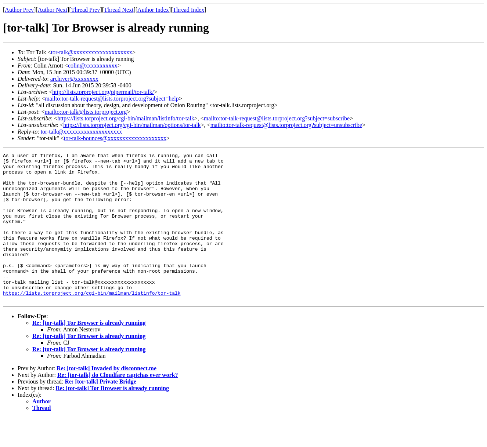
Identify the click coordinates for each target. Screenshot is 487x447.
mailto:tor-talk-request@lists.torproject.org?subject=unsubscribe (286, 125)
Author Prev (19, 10)
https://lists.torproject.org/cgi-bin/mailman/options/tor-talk (132, 125)
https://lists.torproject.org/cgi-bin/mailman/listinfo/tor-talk (125, 118)
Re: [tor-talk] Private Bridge (100, 411)
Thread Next (118, 10)
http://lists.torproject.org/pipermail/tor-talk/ (103, 92)
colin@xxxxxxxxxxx (93, 65)
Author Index (153, 10)
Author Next (52, 10)
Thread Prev (85, 10)
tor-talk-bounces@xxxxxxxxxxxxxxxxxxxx (115, 138)
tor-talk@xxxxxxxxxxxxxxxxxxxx (92, 52)
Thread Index (189, 10)
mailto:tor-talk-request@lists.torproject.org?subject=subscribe (277, 118)
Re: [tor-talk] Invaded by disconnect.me (106, 398)
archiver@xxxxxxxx (74, 79)
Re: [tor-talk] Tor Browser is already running (88, 352)
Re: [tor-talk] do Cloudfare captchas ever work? (117, 404)
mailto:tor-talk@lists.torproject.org (85, 112)
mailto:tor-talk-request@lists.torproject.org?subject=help (111, 98)
